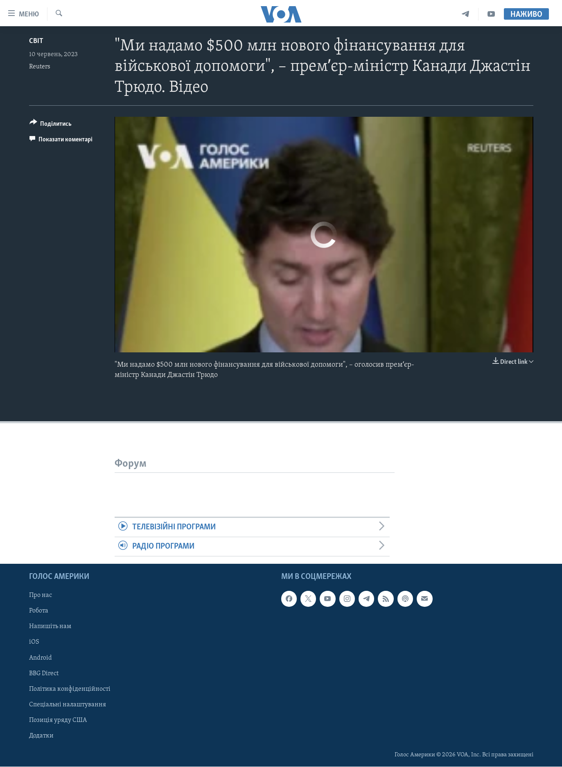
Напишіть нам (50, 627)
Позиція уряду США (58, 720)
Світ (36, 41)
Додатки (41, 736)
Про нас (40, 595)
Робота (38, 611)
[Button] (50, 125)
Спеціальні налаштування (67, 704)
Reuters (39, 67)
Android (40, 658)
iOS (34, 642)
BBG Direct (44, 673)
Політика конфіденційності (70, 689)
